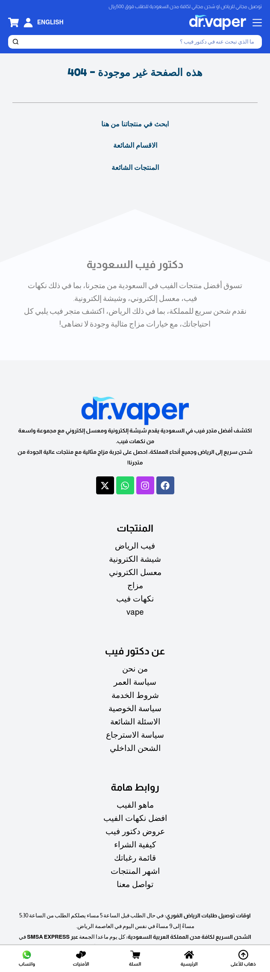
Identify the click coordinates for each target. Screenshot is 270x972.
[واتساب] (27, 958)
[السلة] (135, 958)
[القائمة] (257, 22)
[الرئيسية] (189, 958)
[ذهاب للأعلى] (243, 958)
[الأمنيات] (81, 958)
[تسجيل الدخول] (28, 22)
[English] (50, 22)
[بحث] (142, 42)
